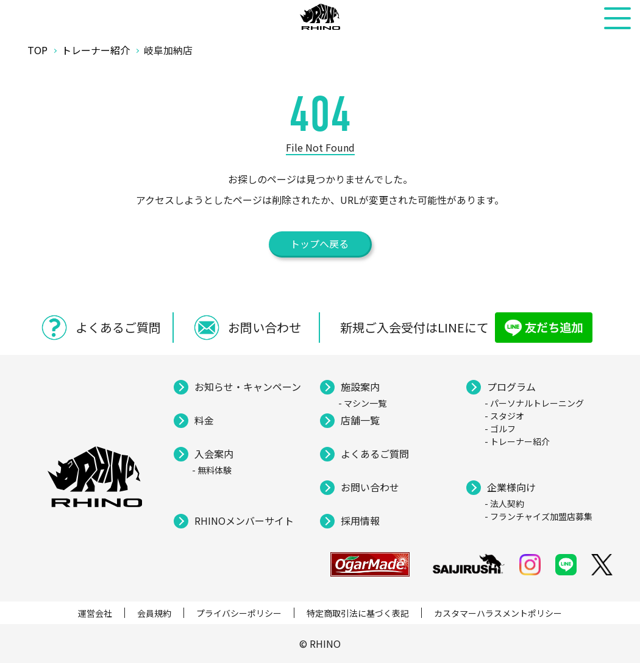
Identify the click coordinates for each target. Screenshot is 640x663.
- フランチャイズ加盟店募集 (538, 516)
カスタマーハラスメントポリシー (498, 613)
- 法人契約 (504, 503)
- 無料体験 (212, 470)
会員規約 (154, 613)
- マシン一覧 (362, 403)
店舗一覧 (360, 420)
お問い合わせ (370, 487)
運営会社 (95, 613)
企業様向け (511, 487)
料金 (204, 420)
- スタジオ (504, 416)
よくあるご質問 (375, 453)
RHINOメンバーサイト (244, 520)
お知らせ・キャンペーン (247, 386)
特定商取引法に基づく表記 (358, 613)
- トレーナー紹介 (517, 441)
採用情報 (360, 520)
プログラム (511, 386)
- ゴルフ (500, 429)
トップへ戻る (319, 243)
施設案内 (360, 386)
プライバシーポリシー (239, 613)
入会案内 (213, 453)
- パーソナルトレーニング (534, 403)
